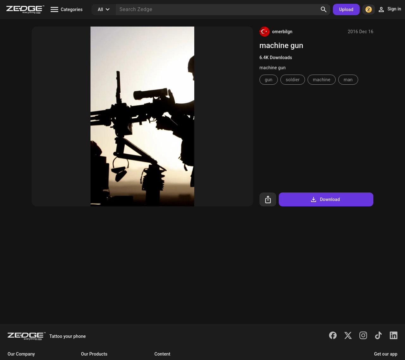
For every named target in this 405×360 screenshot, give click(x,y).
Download (325, 199)
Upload (346, 9)
